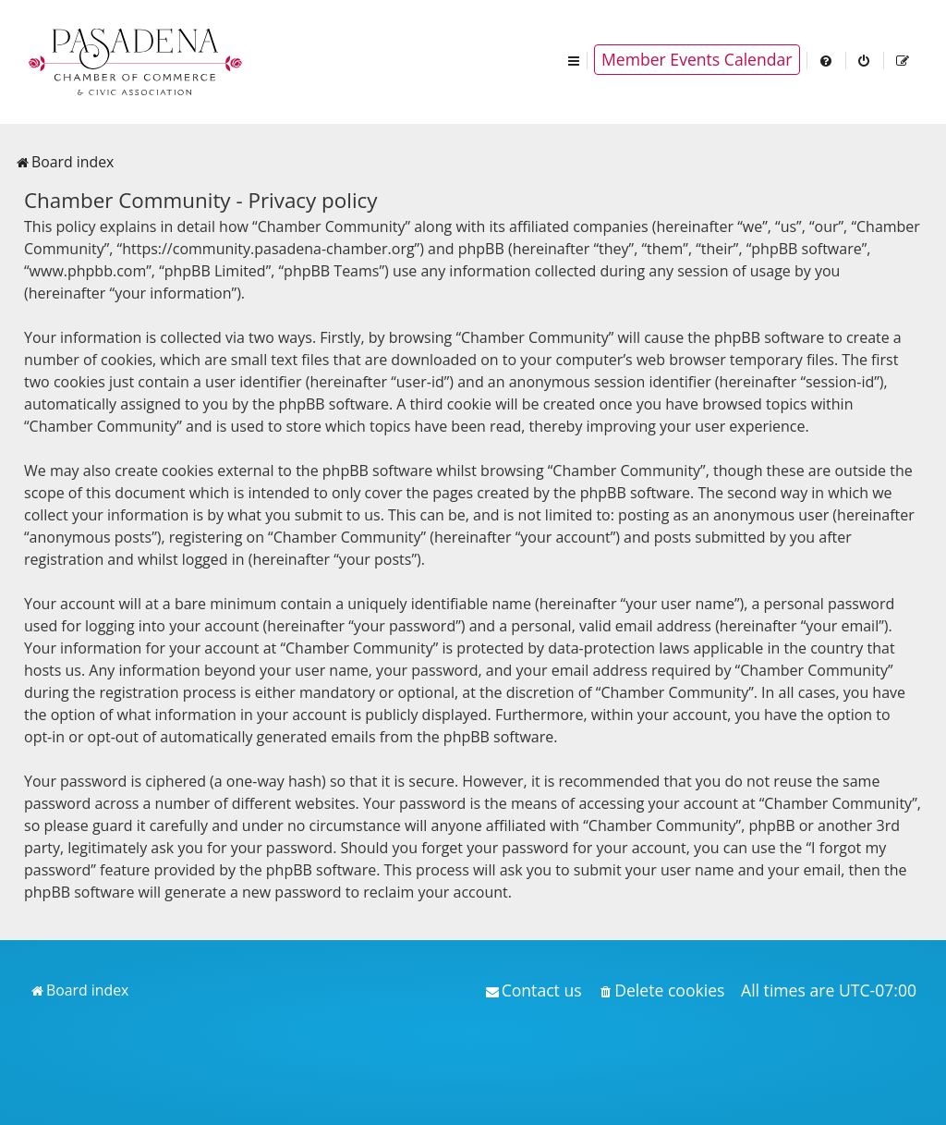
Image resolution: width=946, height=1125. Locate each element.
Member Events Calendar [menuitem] (697, 59)
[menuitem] (827, 60)
